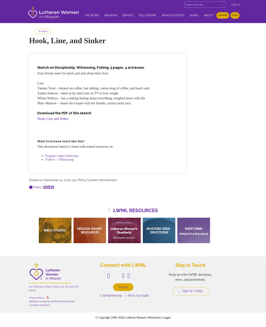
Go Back (42, 31)
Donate (223, 15)
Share (35, 187)
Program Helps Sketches (62, 156)
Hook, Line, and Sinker (52, 119)
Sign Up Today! (190, 291)
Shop (235, 15)
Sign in (235, 4)
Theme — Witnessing (59, 159)
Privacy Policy (36, 297)
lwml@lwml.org (111, 295)
